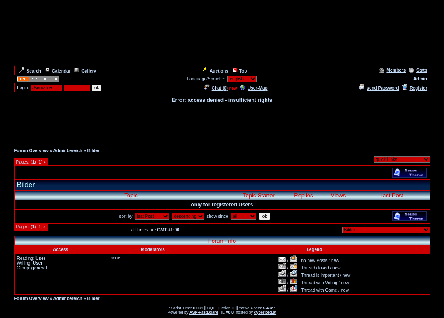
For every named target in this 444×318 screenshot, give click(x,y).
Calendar (58, 71)
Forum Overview (31, 150)
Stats (418, 70)
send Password (379, 88)
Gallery (85, 71)
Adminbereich (68, 150)
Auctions (215, 71)
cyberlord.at (265, 312)
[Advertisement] (222, 123)
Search (30, 71)
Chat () (216, 88)
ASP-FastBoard (203, 312)
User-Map (254, 88)
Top (239, 71)
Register (414, 88)
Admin (420, 79)
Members (392, 70)
